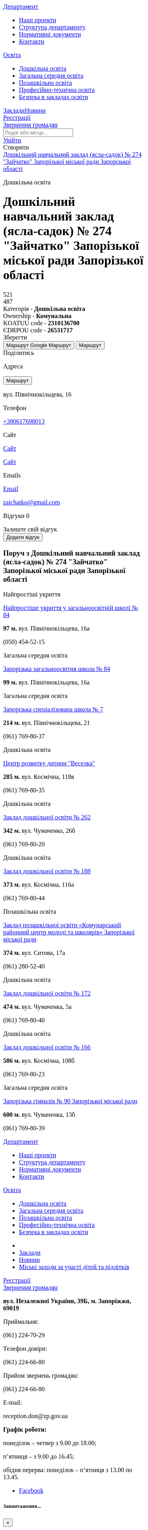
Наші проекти (37, 20)
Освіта (12, 55)
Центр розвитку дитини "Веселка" (49, 763)
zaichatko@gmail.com (31, 502)
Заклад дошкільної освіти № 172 (46, 993)
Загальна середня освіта (51, 75)
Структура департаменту (52, 27)
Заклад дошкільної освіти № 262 (46, 817)
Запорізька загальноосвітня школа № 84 (56, 668)
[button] (12, 140)
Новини (35, 110)
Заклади (14, 110)
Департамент (20, 6)
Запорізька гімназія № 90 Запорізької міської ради (70, 1101)
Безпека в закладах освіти (53, 97)
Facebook (31, 1490)
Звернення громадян (30, 124)
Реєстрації (17, 117)
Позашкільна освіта (45, 82)
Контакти (31, 41)
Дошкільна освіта (42, 68)
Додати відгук (22, 537)
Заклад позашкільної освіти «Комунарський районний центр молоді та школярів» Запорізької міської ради (69, 932)
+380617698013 (24, 421)
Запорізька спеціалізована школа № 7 (53, 709)
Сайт (9, 461)
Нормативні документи (50, 34)
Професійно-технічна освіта (57, 89)
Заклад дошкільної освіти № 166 (46, 1047)
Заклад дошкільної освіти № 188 (46, 871)
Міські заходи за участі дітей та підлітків (74, 1266)
